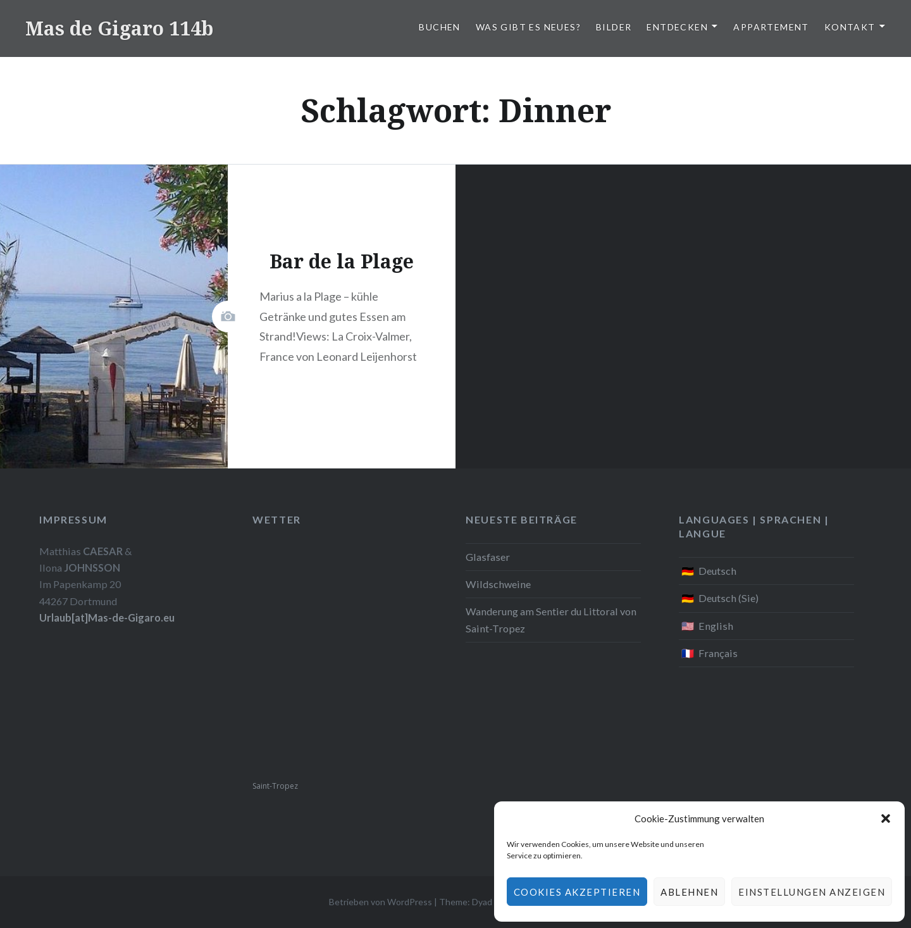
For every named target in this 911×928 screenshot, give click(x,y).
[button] (885, 818)
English (715, 626)
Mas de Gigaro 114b (119, 28)
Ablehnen (689, 892)
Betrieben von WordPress (380, 901)
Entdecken (677, 27)
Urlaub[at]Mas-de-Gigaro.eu (107, 617)
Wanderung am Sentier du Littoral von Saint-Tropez (551, 619)
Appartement (771, 27)
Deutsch (717, 571)
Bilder (613, 27)
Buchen (439, 27)
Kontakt (850, 27)
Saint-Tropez (275, 786)
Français (718, 653)
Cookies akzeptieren (577, 892)
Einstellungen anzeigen (811, 892)
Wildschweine (498, 584)
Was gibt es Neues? (528, 27)
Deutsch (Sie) (728, 598)
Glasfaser (488, 557)
